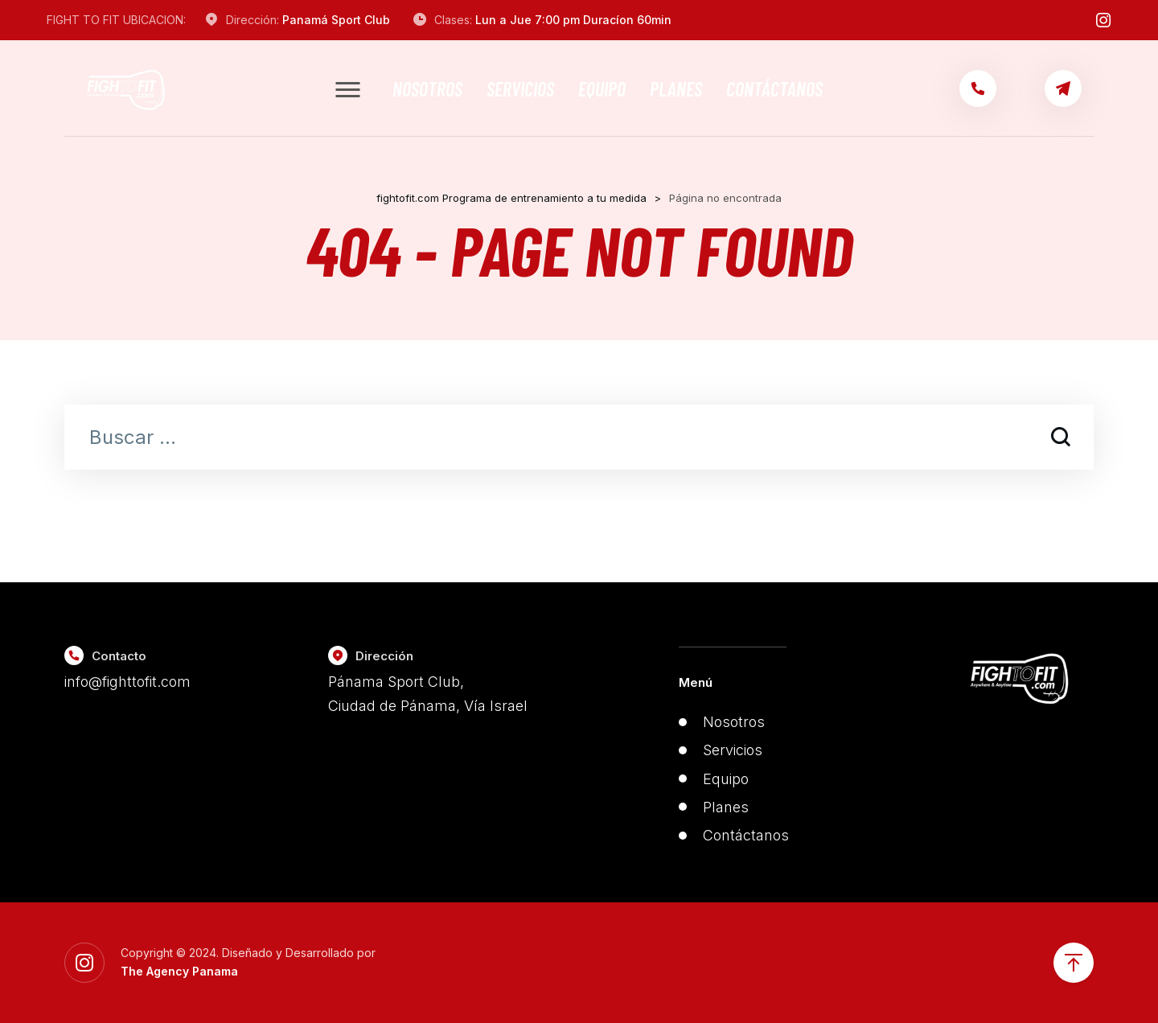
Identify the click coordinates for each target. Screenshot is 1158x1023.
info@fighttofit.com (127, 681)
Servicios (520, 88)
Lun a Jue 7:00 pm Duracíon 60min (573, 20)
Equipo (602, 88)
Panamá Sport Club (336, 20)
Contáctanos (774, 88)
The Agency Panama (179, 971)
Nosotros (427, 88)
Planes (676, 88)
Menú (695, 682)
